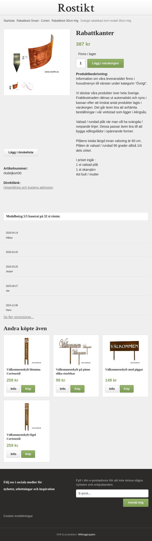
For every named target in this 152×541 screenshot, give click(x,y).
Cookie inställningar (18, 516)
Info (13, 388)
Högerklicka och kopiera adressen (28, 187)
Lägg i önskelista (20, 152)
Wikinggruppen (86, 534)
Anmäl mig (136, 502)
